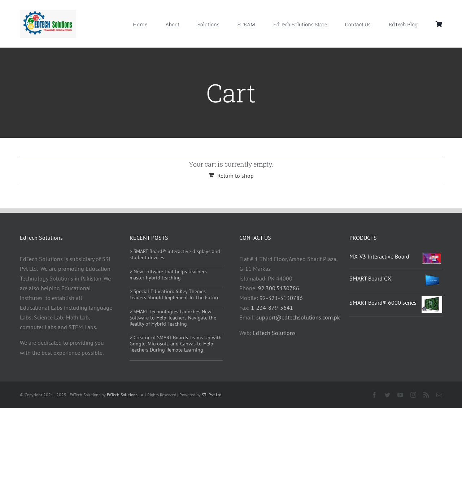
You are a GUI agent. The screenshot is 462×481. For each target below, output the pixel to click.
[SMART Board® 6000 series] (432, 300)
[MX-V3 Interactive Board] (432, 256)
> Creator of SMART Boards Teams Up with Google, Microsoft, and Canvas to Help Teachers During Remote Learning (176, 343)
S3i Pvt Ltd (211, 394)
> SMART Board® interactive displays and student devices (175, 254)
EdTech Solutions (274, 332)
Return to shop (235, 175)
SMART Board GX (370, 278)
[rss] (426, 395)
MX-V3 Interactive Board (379, 256)
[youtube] (400, 395)
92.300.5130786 (278, 288)
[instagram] (413, 395)
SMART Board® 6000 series (383, 302)
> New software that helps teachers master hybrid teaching (168, 274)
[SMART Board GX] (432, 277)
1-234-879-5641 (272, 307)
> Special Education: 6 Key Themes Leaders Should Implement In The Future (174, 294)
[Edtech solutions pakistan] (48, 12)
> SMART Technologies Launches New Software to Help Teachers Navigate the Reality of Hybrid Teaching (173, 317)
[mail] (439, 395)
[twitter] (387, 395)
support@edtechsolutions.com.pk (298, 317)
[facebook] (374, 395)
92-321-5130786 (281, 297)
